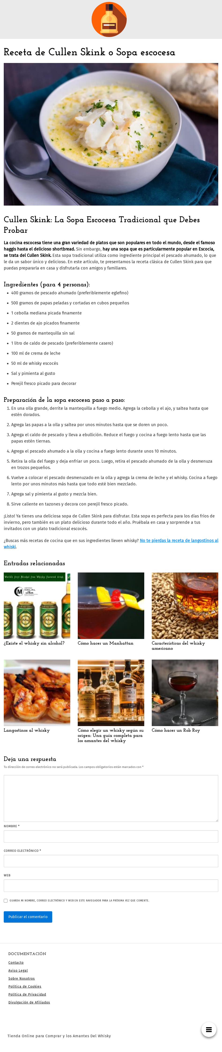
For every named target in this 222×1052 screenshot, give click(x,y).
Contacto (16, 963)
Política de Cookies (24, 987)
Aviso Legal (18, 971)
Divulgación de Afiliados (29, 1002)
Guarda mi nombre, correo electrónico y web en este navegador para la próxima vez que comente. (79, 900)
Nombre (12, 826)
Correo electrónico (22, 851)
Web (7, 875)
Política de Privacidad (27, 995)
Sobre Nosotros (21, 979)
